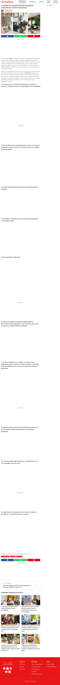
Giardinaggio (32, 1)
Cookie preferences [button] (52, 666)
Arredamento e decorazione (22, 1)
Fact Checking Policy (36, 664)
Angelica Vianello (8, 10)
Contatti (22, 666)
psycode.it (22, 669)
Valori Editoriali (35, 669)
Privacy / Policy (50, 664)
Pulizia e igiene (48, 1)
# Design (13, 556)
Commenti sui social (36, 674)
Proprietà (33, 671)
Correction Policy (35, 666)
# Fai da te (19, 556)
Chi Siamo (22, 664)
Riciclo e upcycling (55, 1)
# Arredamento (5, 556)
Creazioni (41, 1)
